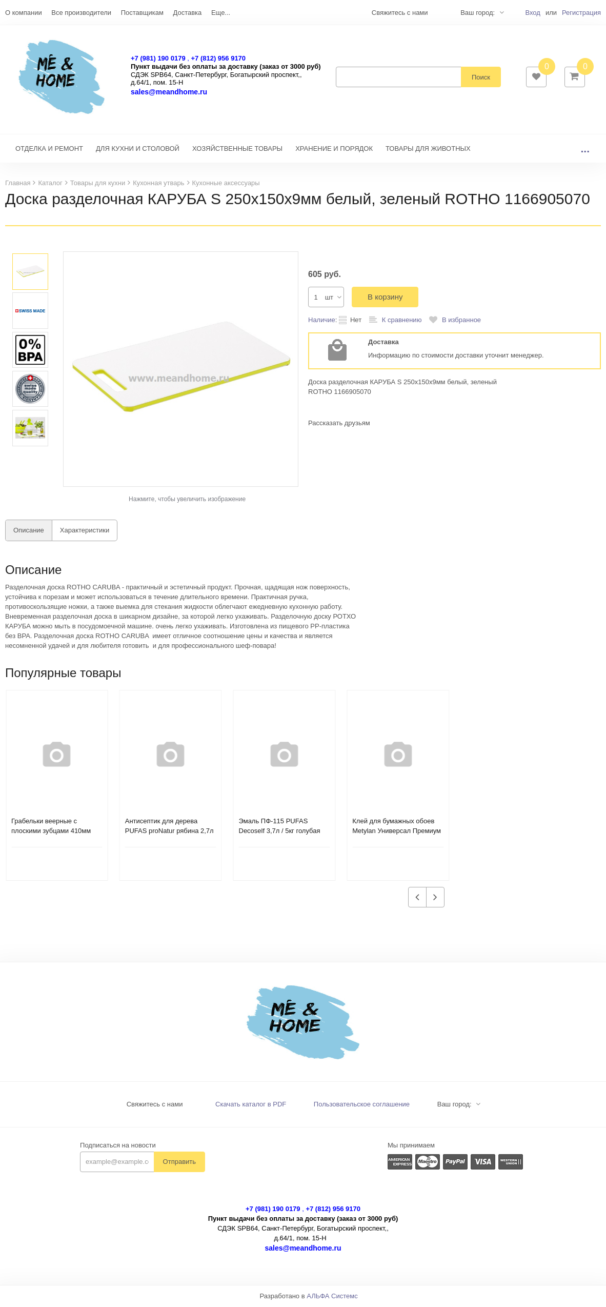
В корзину (385, 297)
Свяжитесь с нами (155, 1105)
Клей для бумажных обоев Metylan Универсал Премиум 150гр (396, 831)
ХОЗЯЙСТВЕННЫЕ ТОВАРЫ (237, 149)
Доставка (187, 12)
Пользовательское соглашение (362, 1105)
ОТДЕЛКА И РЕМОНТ (49, 149)
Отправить (179, 1162)
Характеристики (84, 531)
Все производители (81, 12)
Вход (532, 12)
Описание (28, 531)
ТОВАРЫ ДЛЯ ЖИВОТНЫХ (428, 149)
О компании (23, 12)
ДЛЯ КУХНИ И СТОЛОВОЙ (137, 149)
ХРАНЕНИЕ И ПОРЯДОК (334, 149)
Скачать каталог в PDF (250, 1105)
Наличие (321, 321)
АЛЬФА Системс (332, 1297)
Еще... (220, 12)
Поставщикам (142, 12)
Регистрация (581, 12)
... (585, 149)
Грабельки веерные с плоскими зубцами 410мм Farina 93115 (51, 831)
